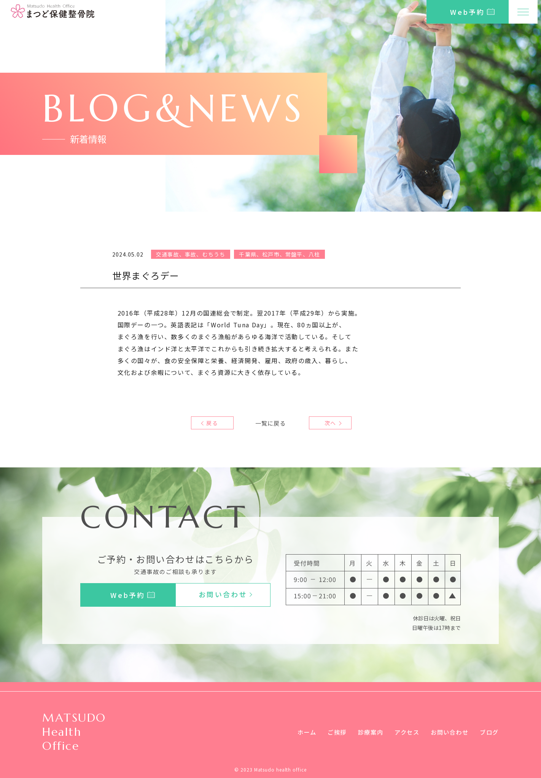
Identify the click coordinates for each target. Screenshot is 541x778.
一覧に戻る (270, 422)
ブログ (489, 732)
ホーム (298, 732)
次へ (328, 423)
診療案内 (364, 732)
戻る (212, 423)
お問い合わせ (447, 732)
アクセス (402, 732)
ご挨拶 (330, 732)
